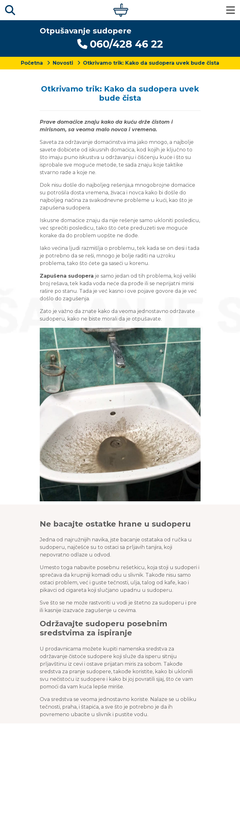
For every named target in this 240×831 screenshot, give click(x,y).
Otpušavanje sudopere (86, 30)
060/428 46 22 (120, 44)
